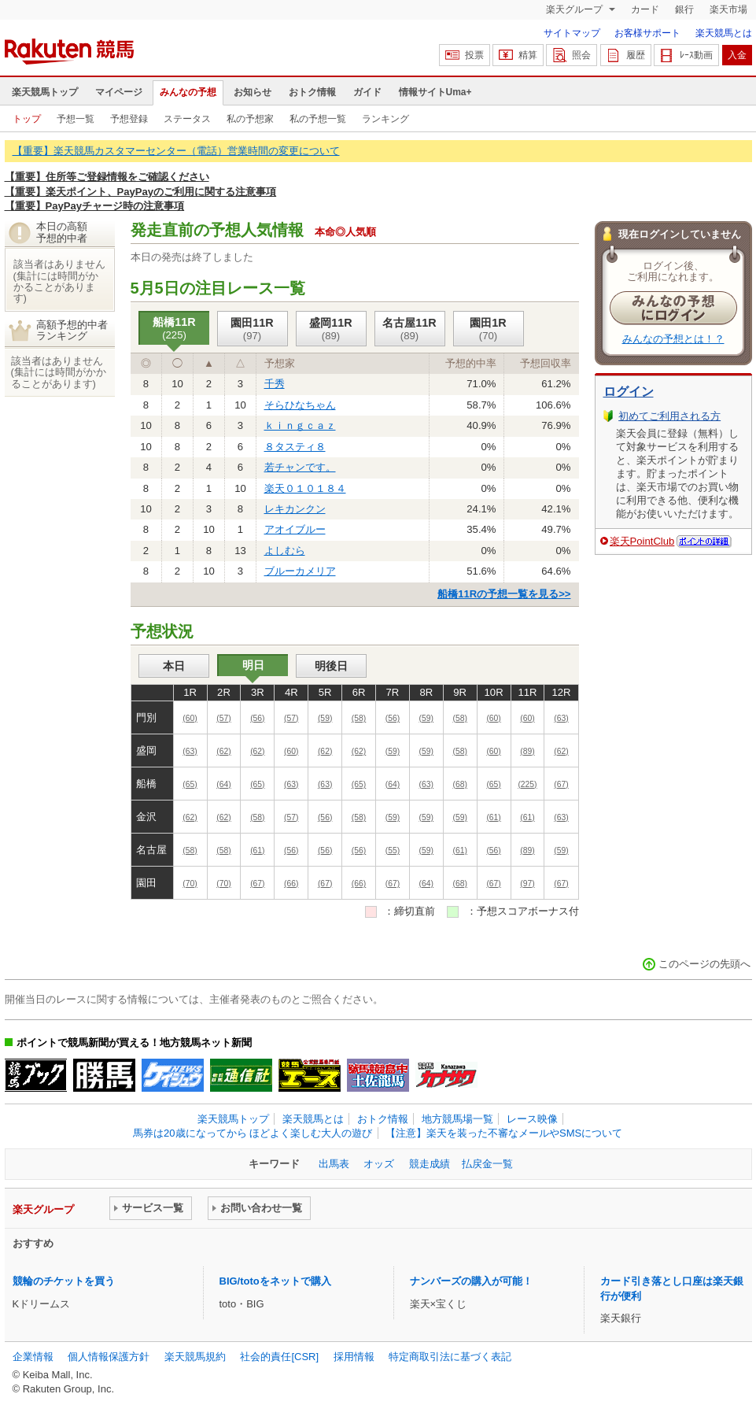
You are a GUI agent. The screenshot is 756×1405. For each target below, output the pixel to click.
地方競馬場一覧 (457, 1119)
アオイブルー (295, 529)
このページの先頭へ (704, 964)
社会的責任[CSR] (279, 1356)
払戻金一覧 (487, 1164)
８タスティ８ (295, 447)
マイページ (118, 92)
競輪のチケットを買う (64, 1281)
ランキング (385, 118)
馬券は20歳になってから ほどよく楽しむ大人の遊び (252, 1133)
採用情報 (354, 1356)
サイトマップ (572, 33)
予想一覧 (75, 118)
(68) (459, 784)
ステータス (187, 118)
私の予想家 (250, 118)
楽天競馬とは (723, 33)
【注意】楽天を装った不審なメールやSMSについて (503, 1133)
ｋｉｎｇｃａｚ (300, 425)
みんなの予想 (188, 92)
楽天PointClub (642, 541)
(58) (359, 718)
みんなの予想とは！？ (673, 339)
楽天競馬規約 (195, 1356)
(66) (291, 883)
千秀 (274, 384)
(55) (392, 850)
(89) (527, 751)
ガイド (367, 92)
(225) (527, 784)
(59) (325, 718)
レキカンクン (295, 509)
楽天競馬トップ (45, 92)
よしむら (284, 550)
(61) (493, 817)
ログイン (628, 391)
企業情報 (33, 1356)
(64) (223, 784)
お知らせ (252, 92)
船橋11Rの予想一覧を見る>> (503, 594)
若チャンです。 (300, 467)
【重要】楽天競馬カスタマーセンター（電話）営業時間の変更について (176, 151)
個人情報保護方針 (108, 1356)
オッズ (378, 1164)
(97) (527, 883)
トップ (27, 118)
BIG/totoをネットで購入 (275, 1281)
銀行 (684, 9)
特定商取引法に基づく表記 (450, 1356)
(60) (190, 718)
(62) (223, 751)
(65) (190, 784)
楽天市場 (728, 9)
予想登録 (129, 118)
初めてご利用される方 (669, 416)
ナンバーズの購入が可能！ (471, 1281)
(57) (223, 718)
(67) (561, 784)
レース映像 (532, 1119)
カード (645, 9)
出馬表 (334, 1164)
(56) (257, 718)
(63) (561, 718)
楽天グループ (575, 9)
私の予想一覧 (317, 118)
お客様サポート (647, 33)
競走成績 (429, 1164)
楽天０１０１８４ (305, 488)
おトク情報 (312, 92)
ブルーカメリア (300, 571)
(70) (190, 883)
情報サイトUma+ (435, 92)
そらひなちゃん (300, 405)
